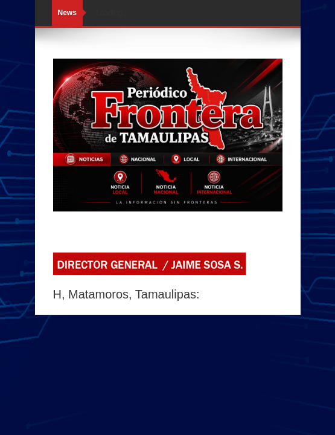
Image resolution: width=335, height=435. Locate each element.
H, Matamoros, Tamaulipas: (126, 294)
